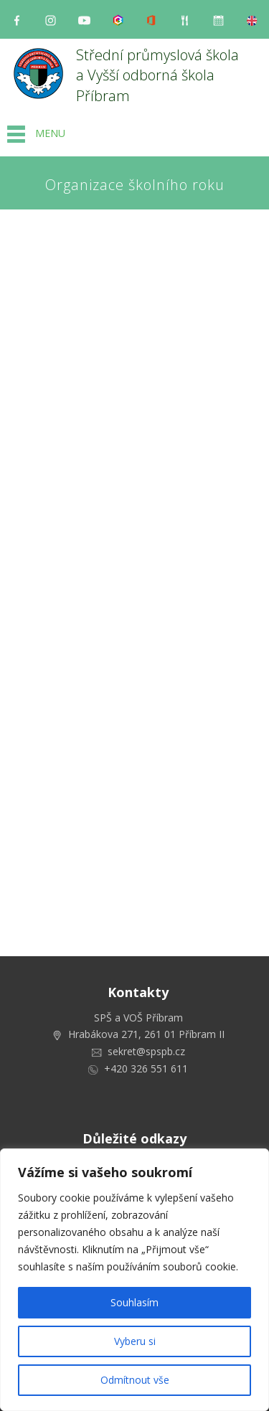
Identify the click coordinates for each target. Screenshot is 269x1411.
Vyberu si (135, 1341)
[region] (134, 1279)
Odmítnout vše (134, 1380)
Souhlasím (134, 1302)
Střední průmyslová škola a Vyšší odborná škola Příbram (159, 75)
